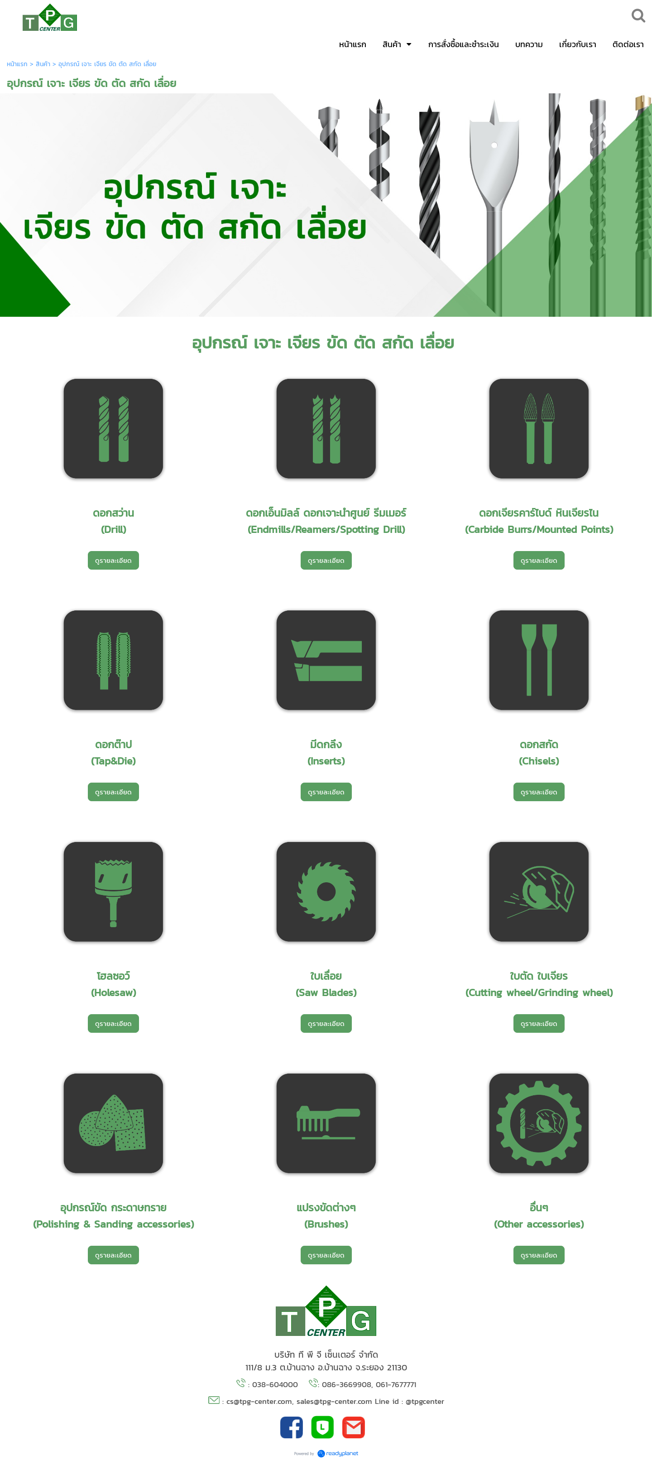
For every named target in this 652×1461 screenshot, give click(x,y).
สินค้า (43, 64)
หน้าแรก (17, 64)
